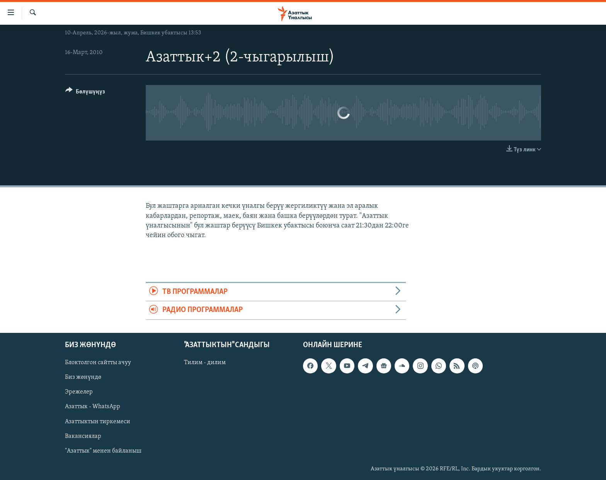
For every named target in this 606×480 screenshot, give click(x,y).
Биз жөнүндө (83, 377)
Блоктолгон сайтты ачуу (98, 363)
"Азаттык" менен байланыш (103, 451)
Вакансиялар (83, 436)
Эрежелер (79, 392)
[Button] (85, 93)
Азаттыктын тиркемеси (97, 421)
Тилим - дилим (205, 363)
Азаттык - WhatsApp (92, 407)
